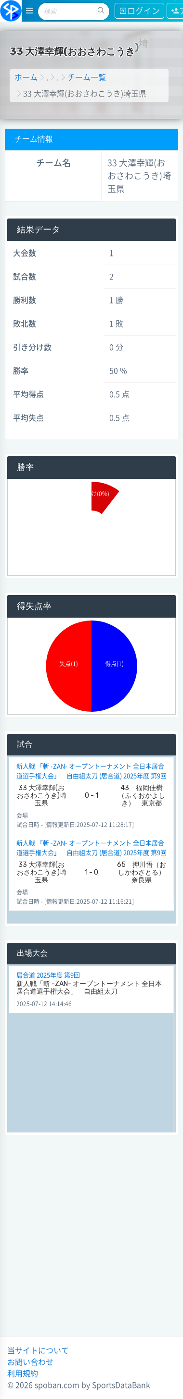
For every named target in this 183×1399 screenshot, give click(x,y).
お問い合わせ (30, 1362)
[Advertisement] (90, 1239)
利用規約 (22, 1373)
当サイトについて (38, 1350)
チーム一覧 (86, 77)
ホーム (26, 77)
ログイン (139, 11)
